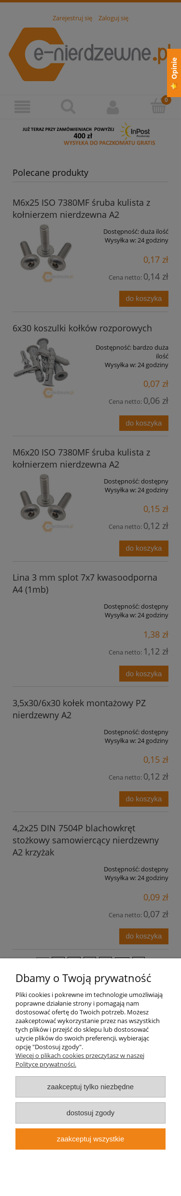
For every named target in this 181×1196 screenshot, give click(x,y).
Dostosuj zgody (91, 1113)
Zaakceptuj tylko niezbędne (90, 1086)
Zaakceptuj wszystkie (90, 1139)
